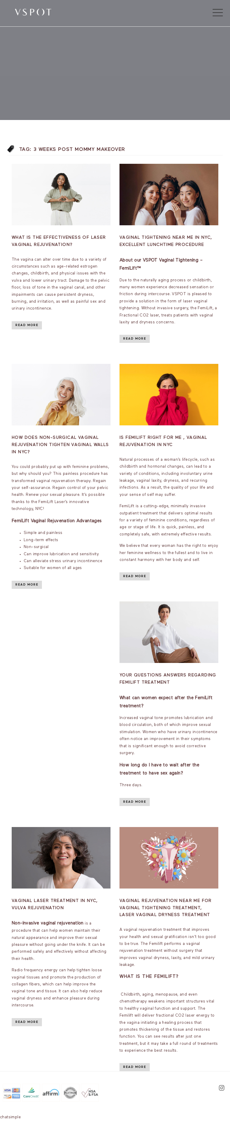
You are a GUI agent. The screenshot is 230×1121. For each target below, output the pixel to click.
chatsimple (10, 1117)
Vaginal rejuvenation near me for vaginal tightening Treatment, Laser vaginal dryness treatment (165, 908)
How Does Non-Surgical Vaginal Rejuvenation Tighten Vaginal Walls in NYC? (60, 445)
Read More (26, 325)
